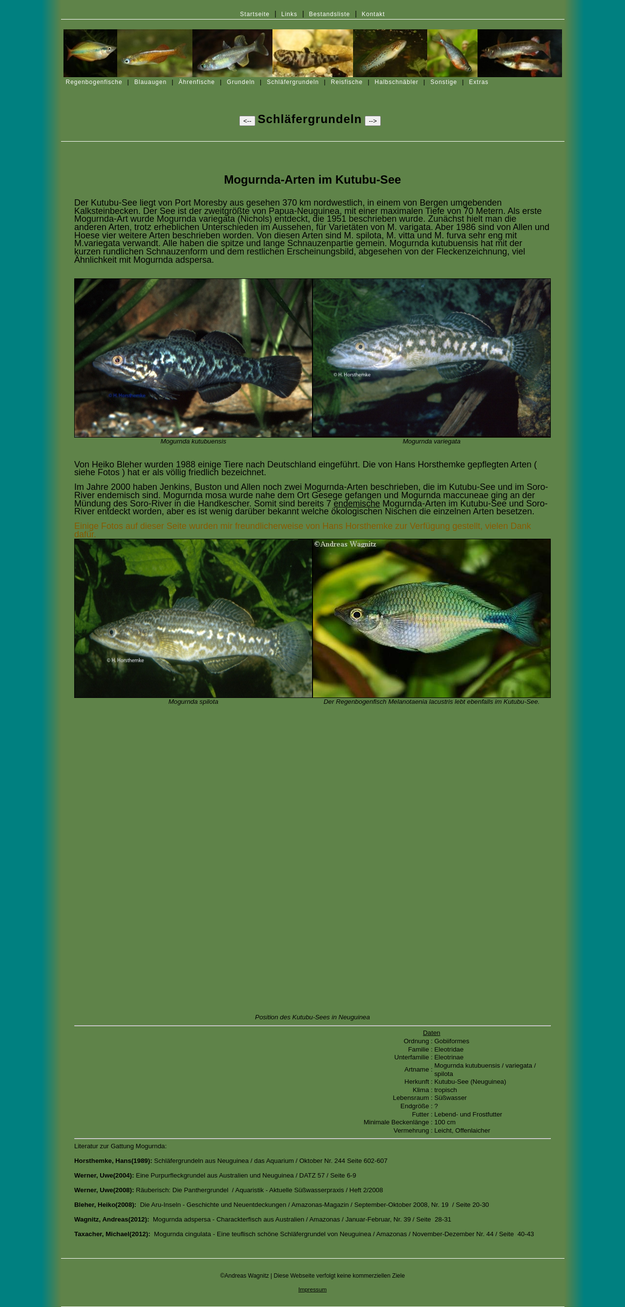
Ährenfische (197, 82)
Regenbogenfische (94, 82)
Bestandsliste (329, 14)
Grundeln (241, 82)
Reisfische (347, 82)
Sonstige (443, 82)
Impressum (312, 1289)
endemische (356, 503)
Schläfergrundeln (293, 82)
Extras (479, 82)
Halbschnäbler (396, 82)
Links (289, 14)
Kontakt (373, 14)
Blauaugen (150, 82)
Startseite (255, 14)
